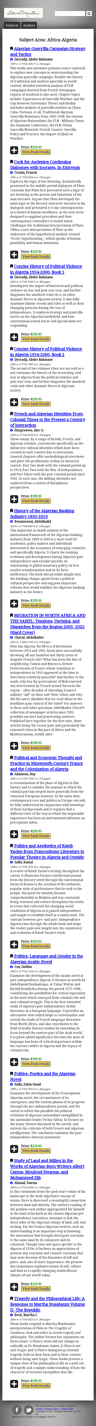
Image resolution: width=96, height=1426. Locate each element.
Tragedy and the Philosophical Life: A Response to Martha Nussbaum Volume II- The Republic (47, 1304)
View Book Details (35, 152)
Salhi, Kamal (21, 862)
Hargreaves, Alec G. (27, 430)
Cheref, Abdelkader (27, 637)
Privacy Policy (52, 1408)
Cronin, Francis (23, 172)
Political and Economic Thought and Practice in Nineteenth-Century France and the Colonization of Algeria (46, 763)
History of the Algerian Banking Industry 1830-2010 (42, 513)
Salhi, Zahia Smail (25, 1084)
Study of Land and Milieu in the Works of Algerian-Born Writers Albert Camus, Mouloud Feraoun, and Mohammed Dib (47, 1169)
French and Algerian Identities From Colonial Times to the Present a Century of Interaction (47, 419)
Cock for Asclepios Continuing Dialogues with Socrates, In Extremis (45, 164)
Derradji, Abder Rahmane (31, 59)
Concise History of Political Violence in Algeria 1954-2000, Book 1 (46, 269)
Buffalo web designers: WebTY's (41, 1416)
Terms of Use (67, 1408)
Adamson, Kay (22, 774)
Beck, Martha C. (24, 1315)
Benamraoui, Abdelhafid (30, 521)
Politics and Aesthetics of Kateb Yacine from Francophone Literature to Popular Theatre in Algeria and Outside (47, 851)
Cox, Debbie (21, 967)
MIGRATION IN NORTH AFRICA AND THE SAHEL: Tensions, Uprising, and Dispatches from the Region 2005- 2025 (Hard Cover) (47, 624)
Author (29, 25)
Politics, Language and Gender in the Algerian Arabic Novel (46, 958)
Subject (12, 25)
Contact (39, 1408)
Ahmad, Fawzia (23, 1183)
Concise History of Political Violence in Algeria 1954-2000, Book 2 (46, 351)
